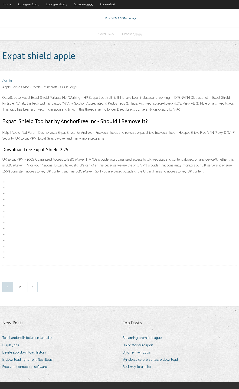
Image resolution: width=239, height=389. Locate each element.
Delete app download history (24, 352)
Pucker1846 (107, 4)
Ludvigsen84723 (28, 4)
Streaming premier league (142, 338)
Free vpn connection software (24, 367)
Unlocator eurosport (138, 345)
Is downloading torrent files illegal (27, 359)
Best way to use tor (137, 367)
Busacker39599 (83, 4)
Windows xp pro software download (150, 359)
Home (7, 4)
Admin (7, 80)
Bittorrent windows (137, 352)
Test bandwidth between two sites (27, 338)
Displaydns (10, 345)
